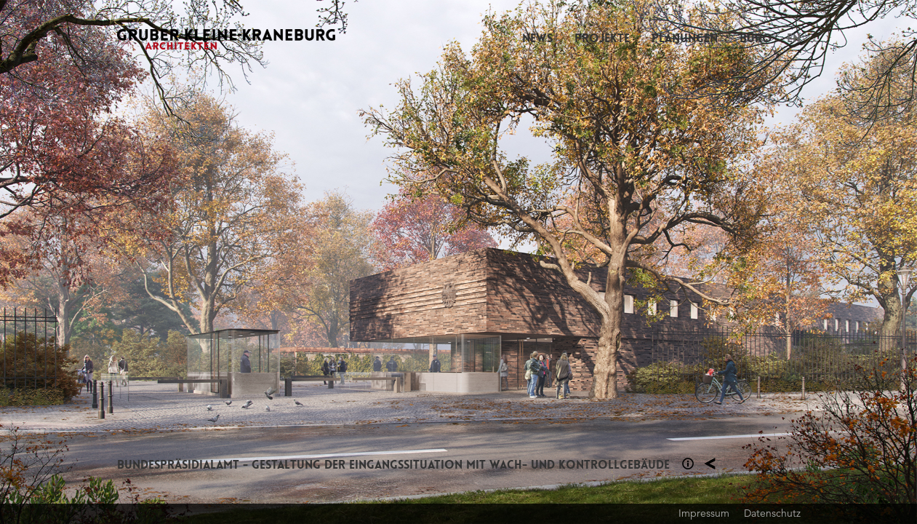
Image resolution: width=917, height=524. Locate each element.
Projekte (602, 38)
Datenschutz (772, 513)
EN (794, 38)
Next (688, 262)
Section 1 (688, 464)
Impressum (703, 513)
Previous (229, 262)
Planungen (685, 38)
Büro (756, 38)
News (537, 38)
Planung (710, 464)
